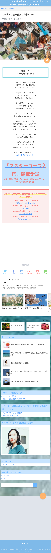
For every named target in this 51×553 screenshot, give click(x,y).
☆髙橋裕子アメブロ (8, 465)
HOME (25, 544)
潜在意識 (33, 288)
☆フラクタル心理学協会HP (10, 396)
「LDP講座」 (25, 208)
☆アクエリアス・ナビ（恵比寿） (12, 413)
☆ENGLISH (5, 478)
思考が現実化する (9, 288)
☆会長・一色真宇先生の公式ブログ (13, 399)
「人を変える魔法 (25, 214)
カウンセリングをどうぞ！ (25, 155)
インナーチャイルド (10, 285)
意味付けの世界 (23, 288)
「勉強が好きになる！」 (25, 219)
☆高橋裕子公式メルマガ (9, 416)
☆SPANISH (5, 476)
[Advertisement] (25, 244)
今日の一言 (15, 280)
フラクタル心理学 (37, 285)
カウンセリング (24, 285)
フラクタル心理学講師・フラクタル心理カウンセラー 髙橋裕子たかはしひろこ (26, 3)
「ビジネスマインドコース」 (25, 203)
